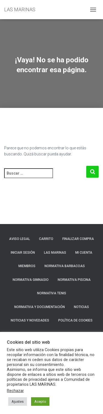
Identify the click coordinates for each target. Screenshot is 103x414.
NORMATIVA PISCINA (74, 280)
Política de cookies (75, 320)
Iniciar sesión (23, 252)
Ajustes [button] (18, 401)
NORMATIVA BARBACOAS (64, 266)
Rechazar (15, 390)
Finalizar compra (78, 239)
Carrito (46, 239)
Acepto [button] (40, 401)
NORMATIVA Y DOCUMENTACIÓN (39, 307)
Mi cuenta (83, 252)
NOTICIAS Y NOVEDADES (30, 320)
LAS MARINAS (55, 252)
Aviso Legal (19, 239)
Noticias (81, 307)
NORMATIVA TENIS (51, 293)
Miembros (26, 266)
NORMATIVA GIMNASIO (31, 280)
